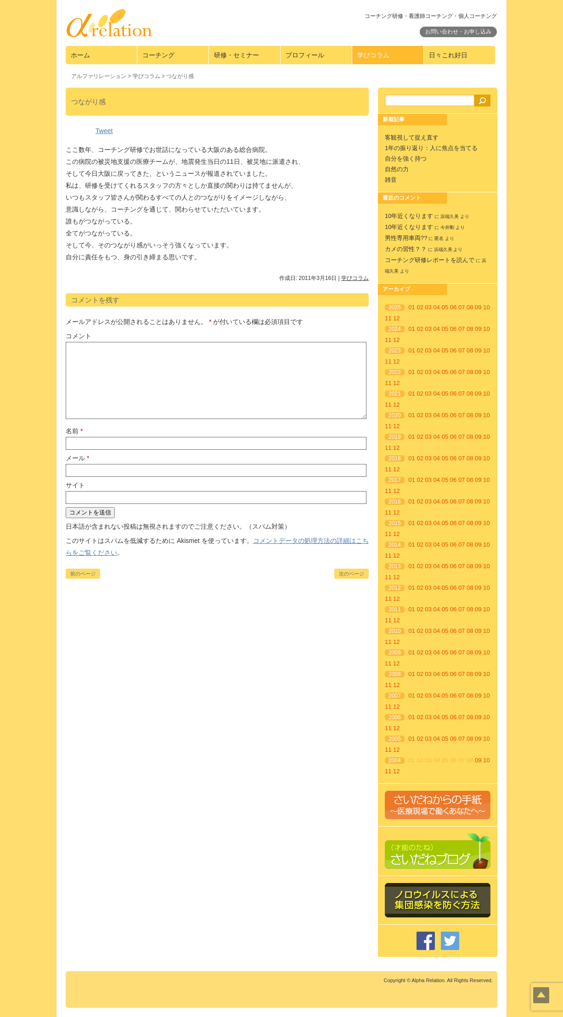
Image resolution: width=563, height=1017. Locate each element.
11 (388, 318)
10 (486, 307)
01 (411, 307)
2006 (394, 717)
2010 (394, 631)
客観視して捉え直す (412, 137)
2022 (394, 372)
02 (420, 307)
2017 (394, 480)
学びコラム (373, 55)
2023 (394, 350)
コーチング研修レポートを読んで (429, 260)
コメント (78, 336)
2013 (394, 566)
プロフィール (305, 55)
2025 (394, 307)
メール (77, 458)
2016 (394, 501)
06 (453, 307)
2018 (394, 458)
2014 (394, 545)
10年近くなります (409, 215)
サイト (75, 485)
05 (445, 307)
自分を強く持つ (406, 158)
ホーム (80, 55)
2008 (394, 674)
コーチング (158, 55)
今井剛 (447, 227)
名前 (74, 431)
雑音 (391, 179)
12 (396, 318)
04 (437, 307)
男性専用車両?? (406, 238)
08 (470, 307)
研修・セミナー (236, 55)
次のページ (351, 573)
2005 (394, 739)
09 (478, 307)
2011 (394, 609)
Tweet (104, 130)
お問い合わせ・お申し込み (458, 31)
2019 (394, 437)
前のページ (83, 573)
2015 (394, 523)
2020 (394, 415)
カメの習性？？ (406, 249)
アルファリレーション (98, 76)
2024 (394, 329)
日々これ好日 (448, 55)
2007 (394, 696)
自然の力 (397, 169)
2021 (394, 394)
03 (428, 307)
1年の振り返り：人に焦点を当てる (431, 148)
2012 (394, 588)
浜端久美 (449, 216)
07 (461, 307)
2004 (394, 760)
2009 (394, 652)
